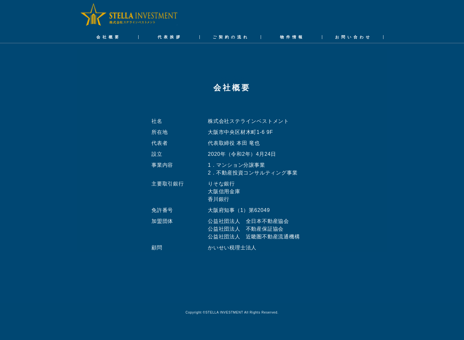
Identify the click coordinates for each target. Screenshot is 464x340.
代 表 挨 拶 (169, 37)
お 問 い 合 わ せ (352, 37)
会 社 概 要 (107, 37)
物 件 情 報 (291, 37)
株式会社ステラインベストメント (129, 15)
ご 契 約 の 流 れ (230, 37)
